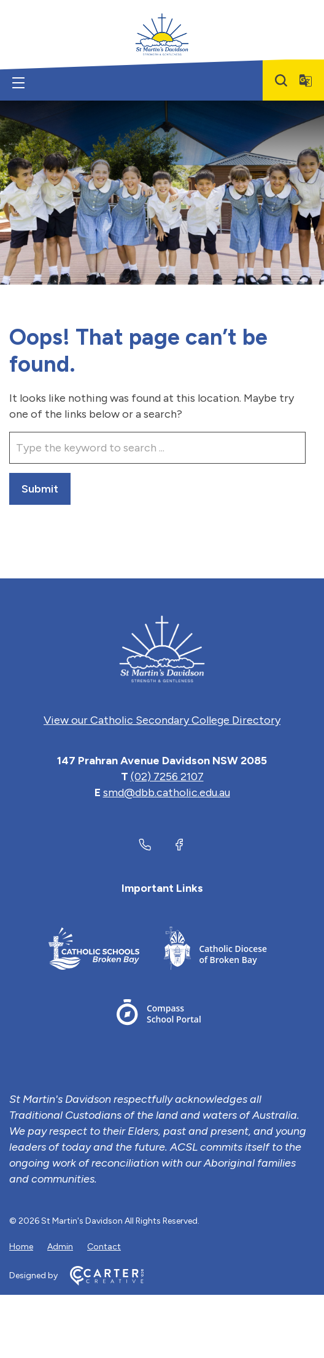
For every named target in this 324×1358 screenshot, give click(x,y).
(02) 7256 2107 (167, 776)
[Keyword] (157, 448)
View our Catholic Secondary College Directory (162, 720)
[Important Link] (93, 950)
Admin (60, 1246)
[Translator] (305, 80)
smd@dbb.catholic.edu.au (166, 792)
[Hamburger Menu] (18, 82)
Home (21, 1246)
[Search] (281, 80)
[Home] (162, 649)
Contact (104, 1246)
